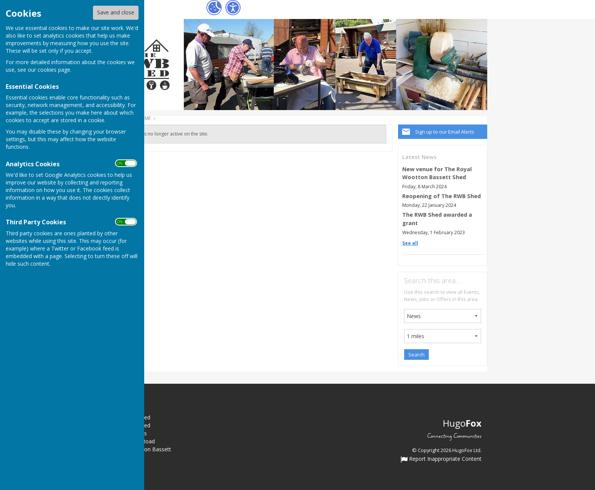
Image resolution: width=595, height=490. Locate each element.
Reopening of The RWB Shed (441, 196)
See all (410, 243)
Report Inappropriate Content (441, 459)
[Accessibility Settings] (233, 7)
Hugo (462, 423)
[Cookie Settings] (214, 7)
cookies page (54, 69)
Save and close (115, 12)
